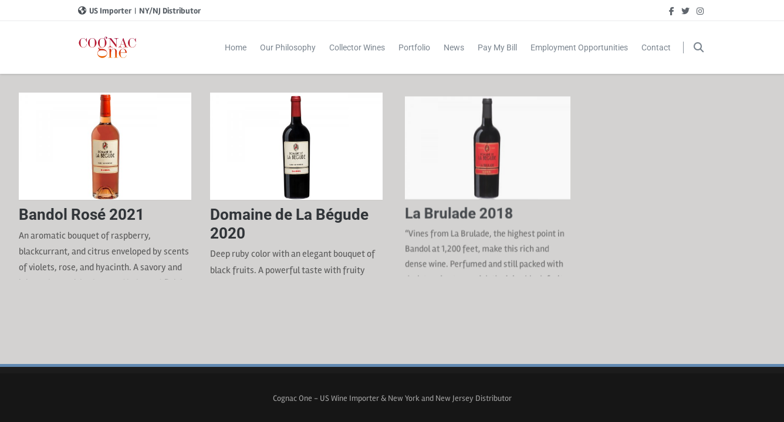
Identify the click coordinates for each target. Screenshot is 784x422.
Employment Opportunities (579, 47)
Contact (656, 47)
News (454, 47)
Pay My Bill (497, 47)
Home (235, 47)
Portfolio (414, 47)
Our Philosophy (288, 47)
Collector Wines (357, 47)
